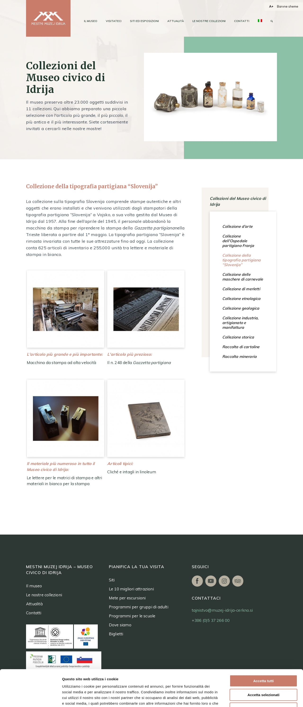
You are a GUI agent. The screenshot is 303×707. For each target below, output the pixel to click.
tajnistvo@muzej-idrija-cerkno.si (222, 610)
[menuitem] (91, 21)
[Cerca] (271, 21)
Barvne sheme (287, 6)
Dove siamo (120, 624)
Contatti (33, 612)
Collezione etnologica (241, 298)
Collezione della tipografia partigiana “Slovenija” (241, 260)
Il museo (34, 585)
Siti (112, 579)
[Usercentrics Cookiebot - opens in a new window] (30, 697)
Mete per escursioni (127, 597)
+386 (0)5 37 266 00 (211, 620)
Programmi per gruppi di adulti (138, 606)
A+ (271, 6)
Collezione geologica (240, 308)
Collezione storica (238, 337)
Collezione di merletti (241, 288)
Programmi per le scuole (132, 615)
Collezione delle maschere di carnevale (242, 276)
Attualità (34, 603)
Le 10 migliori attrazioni (131, 588)
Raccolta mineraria (239, 356)
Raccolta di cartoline (241, 346)
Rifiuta (263, 672)
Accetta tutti (263, 644)
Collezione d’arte (237, 226)
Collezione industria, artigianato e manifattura (240, 323)
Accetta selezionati (263, 658)
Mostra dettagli (248, 698)
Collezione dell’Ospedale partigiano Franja (238, 241)
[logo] (48, 18)
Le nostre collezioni (44, 594)
